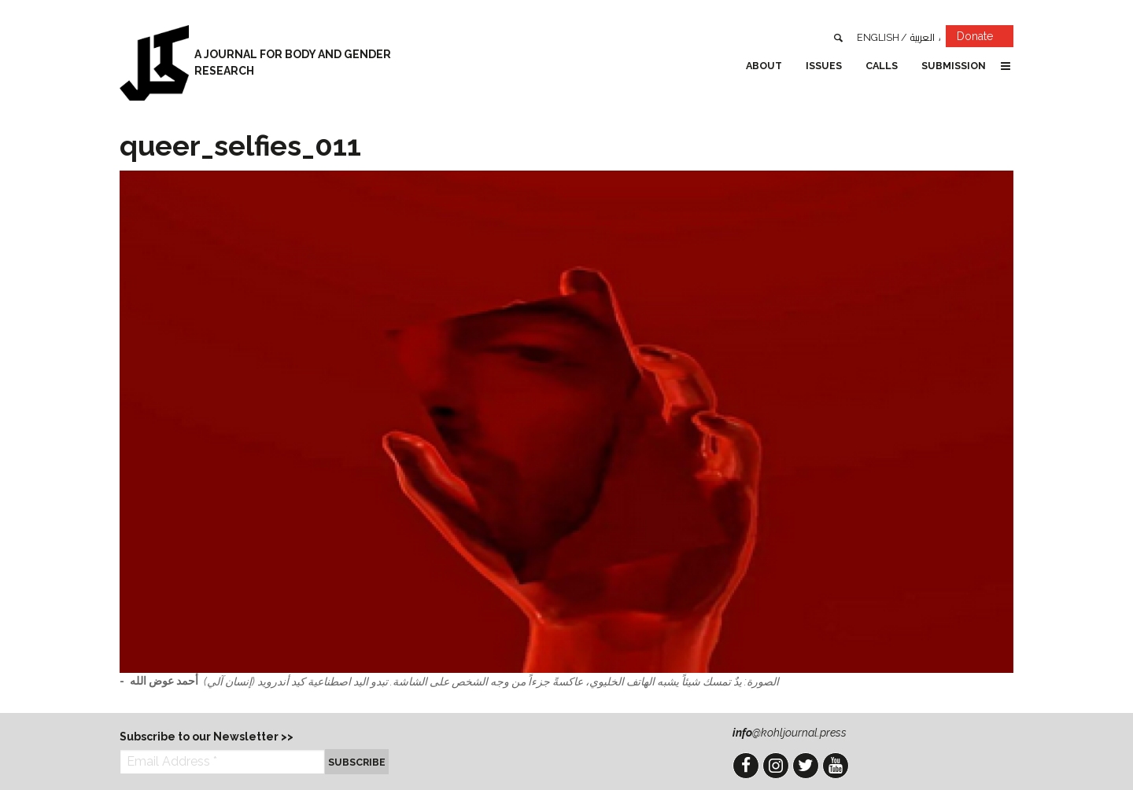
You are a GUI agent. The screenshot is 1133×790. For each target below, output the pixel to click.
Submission (953, 66)
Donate (985, 39)
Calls (881, 66)
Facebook (746, 765)
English (878, 37)
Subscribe (357, 762)
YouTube (835, 765)
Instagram (775, 765)
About (764, 66)
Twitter (805, 765)
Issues (824, 66)
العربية (922, 37)
